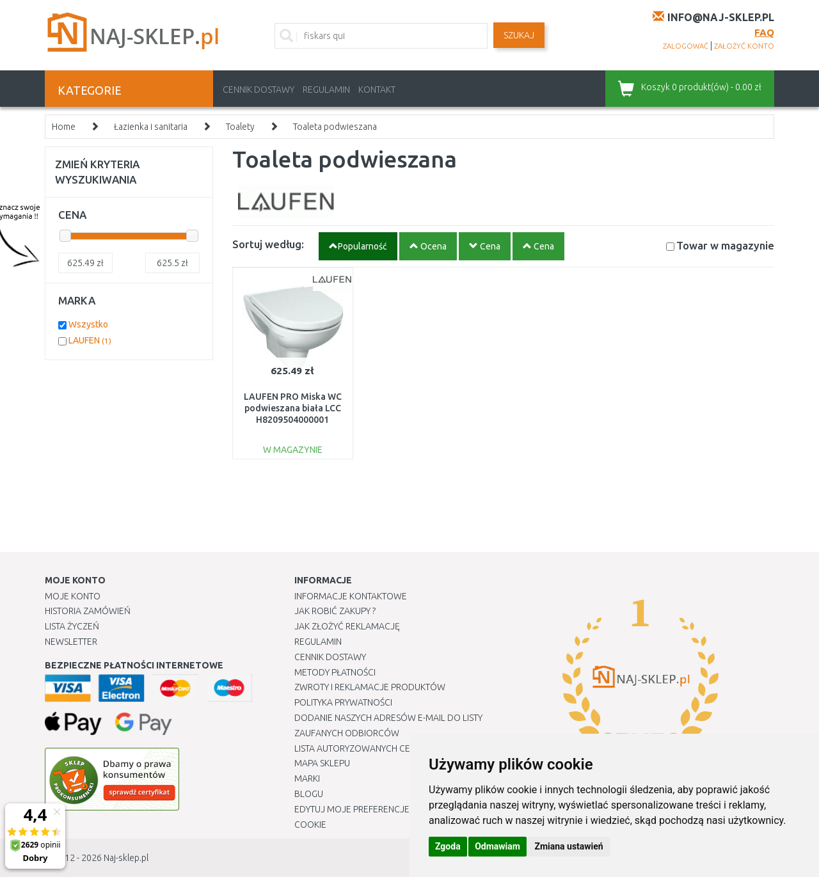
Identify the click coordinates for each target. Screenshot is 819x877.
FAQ (764, 32)
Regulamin (326, 89)
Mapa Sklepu (322, 763)
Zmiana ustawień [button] (568, 846)
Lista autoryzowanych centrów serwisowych (399, 748)
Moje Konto (72, 596)
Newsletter (71, 641)
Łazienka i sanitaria (150, 127)
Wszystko (88, 324)
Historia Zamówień (88, 611)
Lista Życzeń (72, 626)
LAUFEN (89, 340)
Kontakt (376, 89)
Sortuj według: (268, 244)
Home (64, 127)
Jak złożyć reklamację (347, 626)
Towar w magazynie (725, 245)
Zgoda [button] (448, 846)
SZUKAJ (519, 35)
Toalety (240, 127)
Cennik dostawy (258, 89)
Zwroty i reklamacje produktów (369, 687)
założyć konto (744, 46)
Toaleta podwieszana (335, 127)
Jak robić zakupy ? (335, 611)
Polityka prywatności (343, 702)
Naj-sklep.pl (126, 858)
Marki (307, 778)
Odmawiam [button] (497, 846)
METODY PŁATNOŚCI (335, 672)
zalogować (685, 46)
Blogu (308, 794)
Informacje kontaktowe (350, 596)
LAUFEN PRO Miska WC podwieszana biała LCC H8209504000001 (293, 408)
